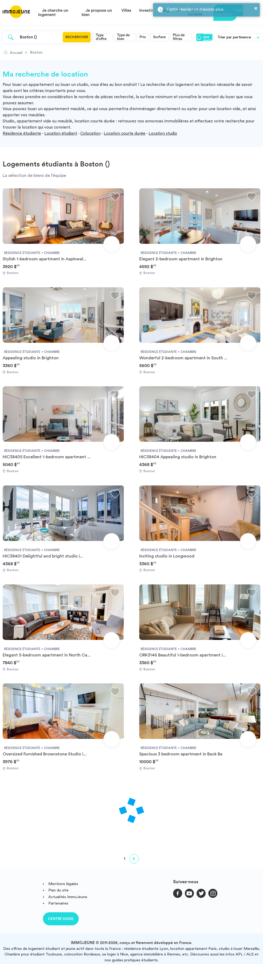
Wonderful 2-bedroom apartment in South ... (183, 358)
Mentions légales (63, 884)
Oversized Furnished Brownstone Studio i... (44, 754)
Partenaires (58, 903)
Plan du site (58, 890)
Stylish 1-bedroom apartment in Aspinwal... (44, 259)
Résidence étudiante (22, 134)
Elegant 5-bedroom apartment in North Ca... (46, 655)
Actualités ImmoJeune (67, 897)
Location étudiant (60, 134)
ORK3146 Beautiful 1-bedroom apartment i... (182, 655)
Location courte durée (124, 134)
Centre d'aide (61, 919)
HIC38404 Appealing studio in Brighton (177, 457)
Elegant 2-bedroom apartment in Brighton (180, 259)
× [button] (255, 8)
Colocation (90, 134)
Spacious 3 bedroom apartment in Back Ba (180, 754)
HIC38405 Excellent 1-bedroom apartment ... (46, 457)
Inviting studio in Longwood (166, 556)
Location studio (163, 134)
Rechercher (76, 37)
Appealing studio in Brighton (31, 358)
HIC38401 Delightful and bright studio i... (43, 556)
